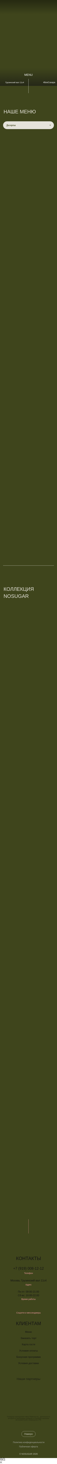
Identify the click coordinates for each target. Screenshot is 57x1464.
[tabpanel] (28, 342)
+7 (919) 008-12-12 (28, 1268)
